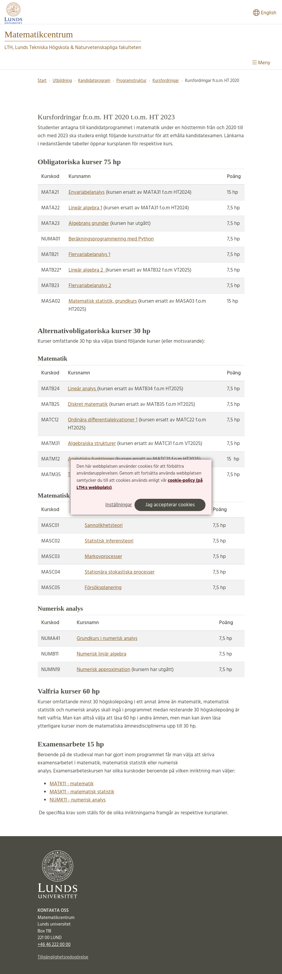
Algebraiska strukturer (92, 444)
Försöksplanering (103, 588)
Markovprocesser (103, 557)
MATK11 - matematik (72, 784)
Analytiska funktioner (91, 459)
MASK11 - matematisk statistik (82, 792)
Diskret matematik (88, 404)
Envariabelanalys (87, 192)
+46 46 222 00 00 (54, 944)
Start (42, 80)
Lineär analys (82, 389)
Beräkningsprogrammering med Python (111, 239)
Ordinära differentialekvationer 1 (102, 420)
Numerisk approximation (103, 670)
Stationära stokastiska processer (120, 572)
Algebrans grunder (89, 224)
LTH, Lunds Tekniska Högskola (36, 48)
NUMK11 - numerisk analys (78, 800)
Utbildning (62, 80)
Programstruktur (131, 80)
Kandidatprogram (94, 80)
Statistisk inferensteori (109, 541)
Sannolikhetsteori (104, 526)
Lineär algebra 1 (85, 208)
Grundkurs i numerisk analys (107, 639)
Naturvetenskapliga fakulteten (108, 48)
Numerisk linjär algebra (101, 654)
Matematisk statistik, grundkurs (103, 301)
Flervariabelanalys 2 (90, 286)
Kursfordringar (166, 80)
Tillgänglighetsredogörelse (63, 957)
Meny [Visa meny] (261, 63)
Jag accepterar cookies (170, 505)
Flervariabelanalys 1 (89, 255)
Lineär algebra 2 (87, 270)
